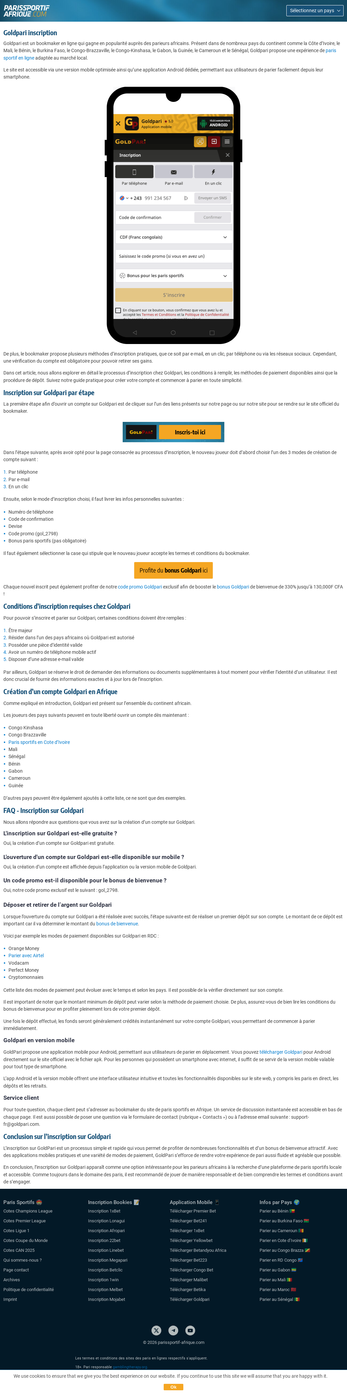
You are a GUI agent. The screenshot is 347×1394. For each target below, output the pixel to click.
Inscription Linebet (106, 1250)
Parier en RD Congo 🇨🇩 (281, 1260)
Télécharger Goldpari (189, 1299)
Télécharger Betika (188, 1289)
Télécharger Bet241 (188, 1220)
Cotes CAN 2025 (19, 1250)
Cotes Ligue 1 (16, 1230)
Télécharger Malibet (189, 1279)
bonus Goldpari (233, 586)
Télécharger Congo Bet (191, 1269)
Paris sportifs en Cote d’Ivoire (39, 742)
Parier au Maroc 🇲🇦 (278, 1289)
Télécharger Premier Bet (193, 1211)
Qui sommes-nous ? (22, 1260)
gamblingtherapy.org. (130, 1367)
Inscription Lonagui (106, 1220)
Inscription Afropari (106, 1230)
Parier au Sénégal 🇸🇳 (280, 1299)
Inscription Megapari (107, 1260)
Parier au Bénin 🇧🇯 (277, 1211)
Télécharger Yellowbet (191, 1240)
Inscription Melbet (105, 1289)
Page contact (16, 1269)
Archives (11, 1279)
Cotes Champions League (28, 1211)
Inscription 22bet (104, 1240)
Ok (173, 1387)
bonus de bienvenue (117, 923)
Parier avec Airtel (26, 955)
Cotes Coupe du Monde (25, 1240)
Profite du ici (174, 570)
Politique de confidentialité (28, 1289)
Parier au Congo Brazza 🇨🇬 (285, 1250)
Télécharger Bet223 (188, 1260)
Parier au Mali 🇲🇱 (276, 1279)
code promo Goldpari (140, 586)
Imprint (10, 1299)
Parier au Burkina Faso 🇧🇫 (284, 1220)
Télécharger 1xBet (187, 1230)
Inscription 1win (103, 1279)
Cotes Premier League (24, 1220)
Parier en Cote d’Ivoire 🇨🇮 (284, 1240)
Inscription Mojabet (106, 1299)
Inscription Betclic (105, 1269)
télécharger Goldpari (281, 1052)
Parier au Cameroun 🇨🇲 (282, 1230)
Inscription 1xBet (104, 1211)
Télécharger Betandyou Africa (198, 1250)
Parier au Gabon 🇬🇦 (278, 1269)
